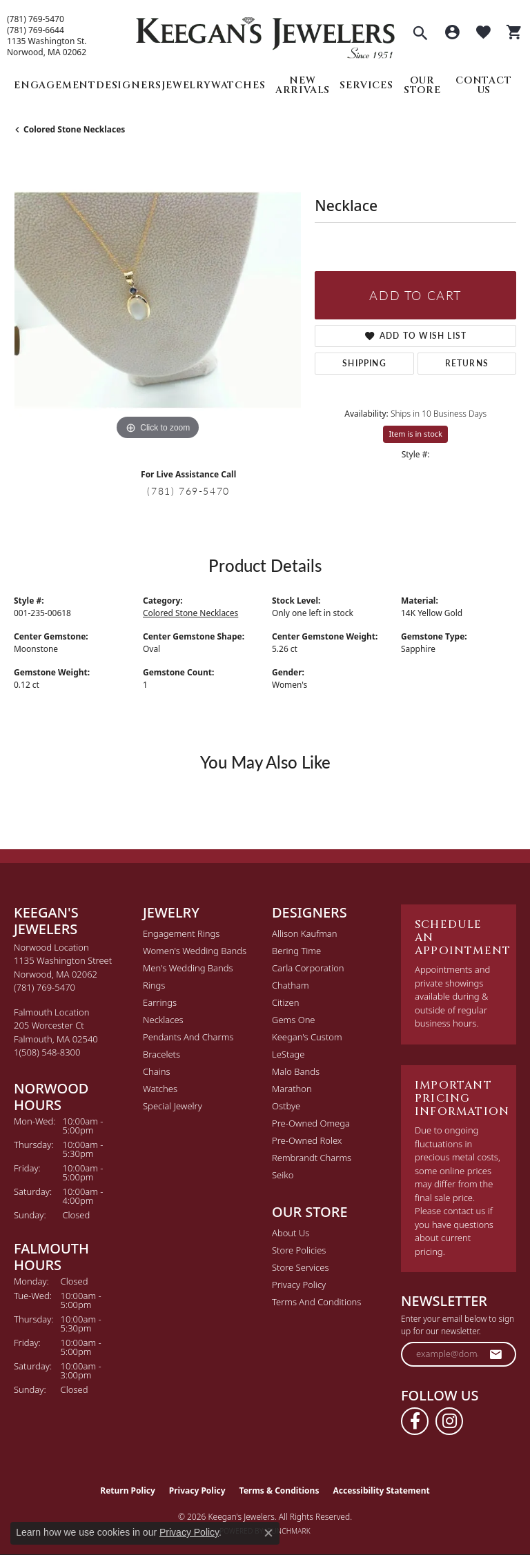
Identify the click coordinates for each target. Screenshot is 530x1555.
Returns (467, 363)
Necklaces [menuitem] (163, 1019)
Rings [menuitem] (154, 985)
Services (366, 85)
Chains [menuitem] (156, 1071)
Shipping (364, 363)
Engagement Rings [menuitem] (181, 933)
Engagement (55, 85)
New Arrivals (302, 85)
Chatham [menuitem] (290, 985)
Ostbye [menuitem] (286, 1106)
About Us (290, 1233)
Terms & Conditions (279, 1490)
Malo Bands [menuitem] (296, 1071)
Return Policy (127, 1490)
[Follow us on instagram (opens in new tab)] (449, 1421)
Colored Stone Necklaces (74, 129)
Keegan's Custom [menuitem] (307, 1037)
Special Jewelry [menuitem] (172, 1106)
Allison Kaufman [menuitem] (304, 933)
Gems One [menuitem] (293, 1019)
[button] (420, 34)
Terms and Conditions (316, 1302)
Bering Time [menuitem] (296, 950)
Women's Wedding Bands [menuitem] (194, 950)
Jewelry (186, 85)
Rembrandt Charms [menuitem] (311, 1157)
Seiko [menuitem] (282, 1175)
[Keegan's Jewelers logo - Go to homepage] (265, 34)
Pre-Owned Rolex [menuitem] (307, 1140)
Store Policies (299, 1250)
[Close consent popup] (268, 1533)
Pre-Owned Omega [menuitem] (311, 1123)
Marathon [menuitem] (292, 1088)
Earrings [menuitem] (160, 1002)
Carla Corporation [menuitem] (308, 968)
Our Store (422, 85)
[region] (157, 300)
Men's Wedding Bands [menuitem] (188, 968)
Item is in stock (415, 433)
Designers (128, 85)
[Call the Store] (44, 987)
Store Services (300, 1267)
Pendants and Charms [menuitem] (188, 1037)
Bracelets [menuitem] (161, 1054)
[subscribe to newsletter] (496, 1354)
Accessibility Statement (381, 1490)
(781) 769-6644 (35, 30)
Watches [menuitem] (160, 1088)
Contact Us (483, 85)
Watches (238, 85)
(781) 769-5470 (35, 19)
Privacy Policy (299, 1284)
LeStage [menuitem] (288, 1054)
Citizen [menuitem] (285, 1002)
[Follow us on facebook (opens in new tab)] (415, 1421)
